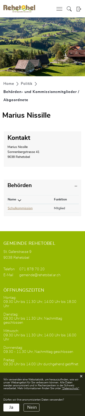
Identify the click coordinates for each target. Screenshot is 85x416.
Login (79, 9)
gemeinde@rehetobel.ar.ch (40, 275)
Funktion (60, 199)
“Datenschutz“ (70, 388)
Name (12, 199)
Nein (32, 407)
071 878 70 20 (32, 269)
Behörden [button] (19, 185)
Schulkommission (20, 208)
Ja (11, 407)
